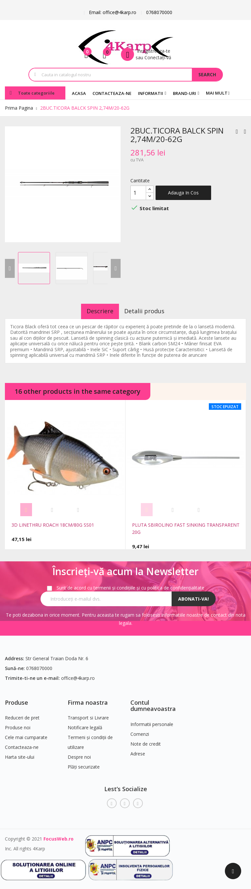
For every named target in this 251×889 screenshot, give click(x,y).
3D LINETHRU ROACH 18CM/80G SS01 (52, 525)
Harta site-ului (19, 755)
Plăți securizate (84, 764)
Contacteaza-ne (22, 745)
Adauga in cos (183, 193)
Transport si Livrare (88, 715)
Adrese (137, 751)
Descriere (95, 311)
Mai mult (216, 93)
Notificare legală (85, 725)
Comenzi (139, 731)
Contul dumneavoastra (153, 703)
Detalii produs (149, 311)
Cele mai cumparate (26, 735)
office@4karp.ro (78, 675)
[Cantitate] (138, 193)
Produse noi (17, 725)
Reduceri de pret (22, 715)
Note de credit (145, 741)
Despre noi (79, 755)
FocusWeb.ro (58, 836)
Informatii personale (151, 721)
